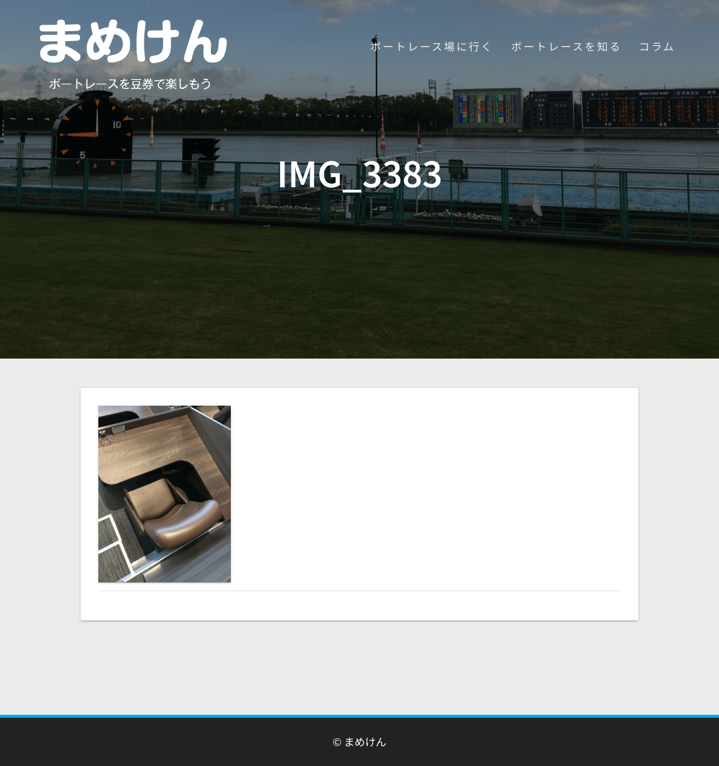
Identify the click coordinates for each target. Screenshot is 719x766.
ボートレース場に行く (431, 46)
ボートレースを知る (566, 46)
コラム (657, 46)
